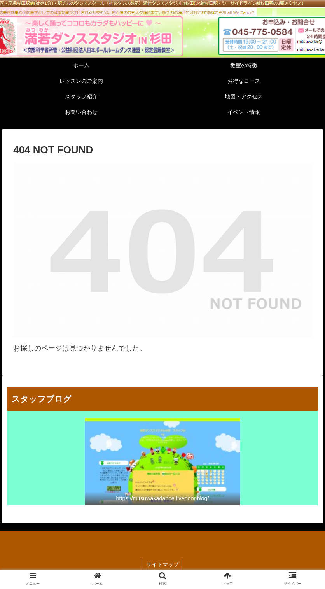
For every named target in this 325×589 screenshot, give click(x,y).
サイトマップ (162, 564)
